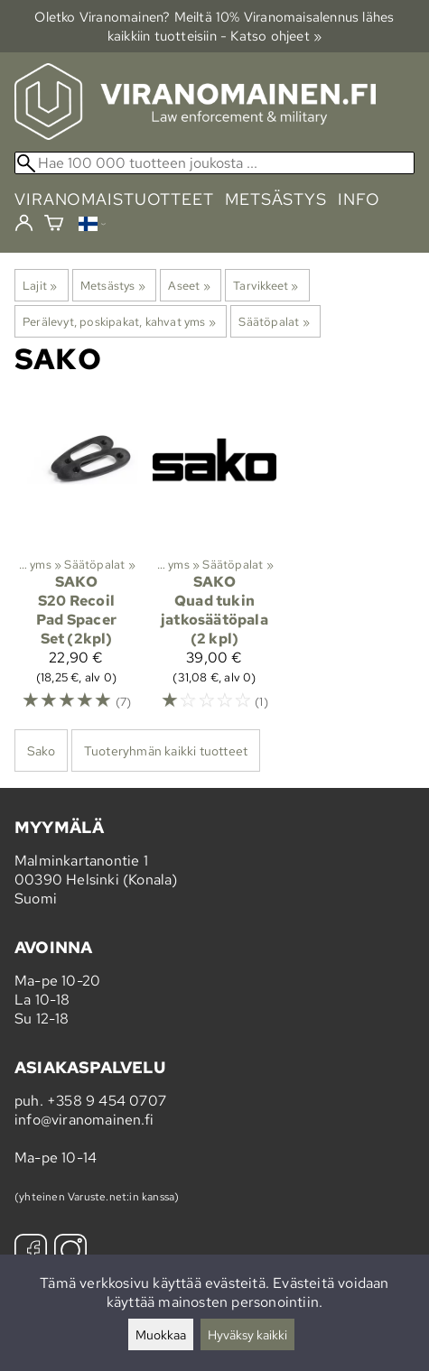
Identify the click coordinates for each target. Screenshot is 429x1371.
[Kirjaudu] (23, 224)
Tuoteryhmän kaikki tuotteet (165, 750)
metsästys (276, 199)
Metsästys (112, 285)
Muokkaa (160, 1334)
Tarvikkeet (265, 285)
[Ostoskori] (53, 225)
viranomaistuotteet (114, 199)
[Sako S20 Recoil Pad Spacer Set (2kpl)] (76, 562)
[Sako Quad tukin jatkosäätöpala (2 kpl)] (214, 562)
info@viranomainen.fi (84, 1119)
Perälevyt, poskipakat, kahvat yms (119, 321)
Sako (41, 750)
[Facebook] (30, 1252)
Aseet (189, 285)
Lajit (40, 285)
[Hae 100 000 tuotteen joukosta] (214, 163)
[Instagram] (70, 1252)
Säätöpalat (273, 321)
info (359, 199)
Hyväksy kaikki (247, 1334)
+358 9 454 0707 (106, 1100)
